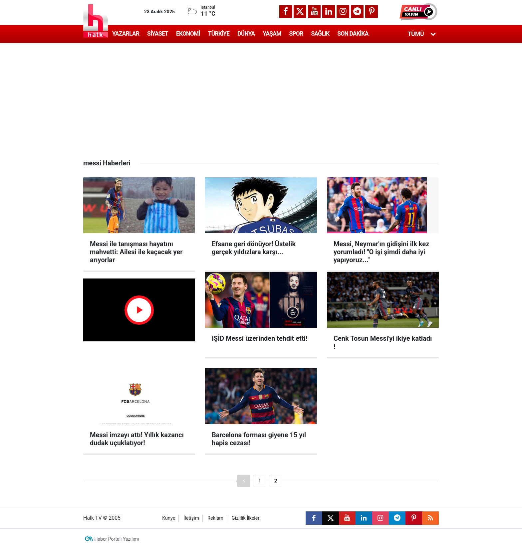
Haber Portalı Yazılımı (117, 539)
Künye (168, 518)
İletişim (191, 518)
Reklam (215, 518)
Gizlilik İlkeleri (246, 518)
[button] (419, 12)
